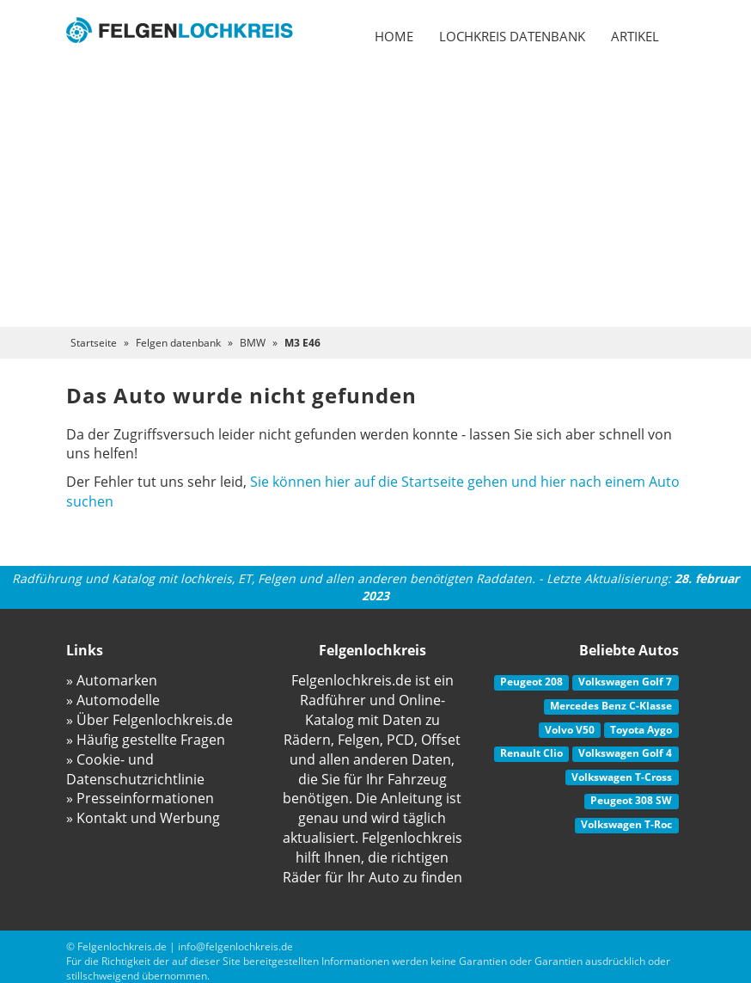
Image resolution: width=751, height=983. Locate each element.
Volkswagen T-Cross (621, 777)
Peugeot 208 (531, 681)
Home (394, 36)
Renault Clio (531, 753)
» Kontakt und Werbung (143, 817)
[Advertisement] (375, 197)
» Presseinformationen (140, 798)
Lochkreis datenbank (512, 36)
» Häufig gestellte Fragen (145, 739)
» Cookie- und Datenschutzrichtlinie (135, 769)
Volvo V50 (570, 729)
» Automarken (111, 680)
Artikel (635, 36)
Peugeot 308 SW (631, 800)
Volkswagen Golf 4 (625, 753)
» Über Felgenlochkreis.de (149, 719)
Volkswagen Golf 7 (625, 681)
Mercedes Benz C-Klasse (611, 705)
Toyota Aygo (641, 729)
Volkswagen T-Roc (626, 824)
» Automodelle (113, 700)
